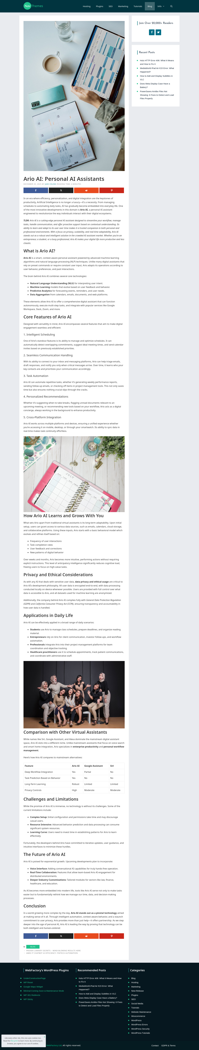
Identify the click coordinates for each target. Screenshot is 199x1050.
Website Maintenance (141, 1012)
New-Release (137, 991)
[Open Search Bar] (171, 6)
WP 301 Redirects (31, 995)
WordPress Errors (139, 1024)
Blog (150, 6)
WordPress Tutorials (140, 1033)
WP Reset (28, 982)
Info (162, 6)
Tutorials (138, 6)
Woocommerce (138, 1016)
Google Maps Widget (33, 986)
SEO (111, 6)
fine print (14, 1041)
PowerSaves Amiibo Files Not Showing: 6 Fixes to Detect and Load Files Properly (157, 95)
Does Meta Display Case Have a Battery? (98, 998)
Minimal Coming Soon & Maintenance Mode (43, 991)
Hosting (87, 6)
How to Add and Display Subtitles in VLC (97, 994)
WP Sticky (28, 999)
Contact (155, 1045)
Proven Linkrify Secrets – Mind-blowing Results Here (53, 950)
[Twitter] (158, 32)
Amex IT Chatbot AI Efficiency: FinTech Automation (52, 953)
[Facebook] (152, 32)
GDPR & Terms (168, 1045)
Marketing (123, 6)
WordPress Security (140, 1029)
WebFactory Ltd (53, 1045)
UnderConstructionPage (34, 978)
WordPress (136, 1020)
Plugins (99, 6)
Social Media (137, 1003)
